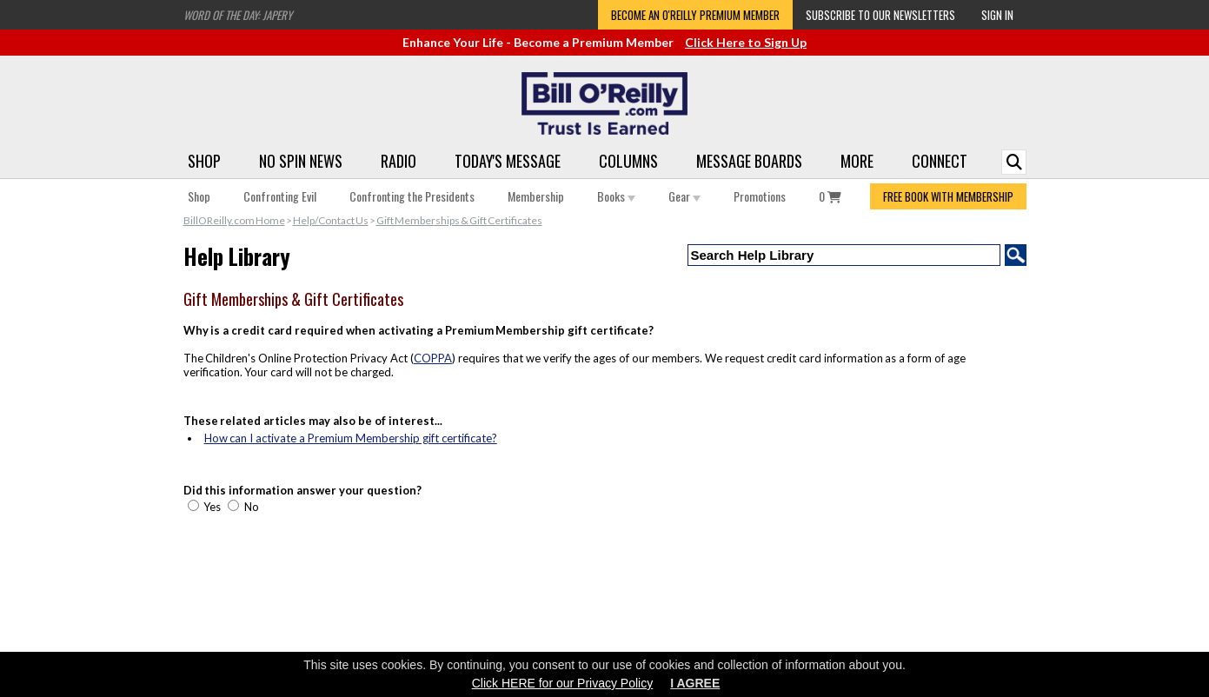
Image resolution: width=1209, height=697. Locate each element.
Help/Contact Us (331, 220)
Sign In (997, 14)
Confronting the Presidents (412, 196)
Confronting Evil (279, 196)
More (857, 160)
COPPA (433, 358)
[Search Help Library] (844, 255)
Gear (684, 196)
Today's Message (508, 160)
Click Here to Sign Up (746, 42)
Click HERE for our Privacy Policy (563, 683)
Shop (204, 160)
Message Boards (749, 160)
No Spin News (300, 160)
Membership (536, 196)
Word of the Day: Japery (237, 14)
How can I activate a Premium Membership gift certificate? (350, 438)
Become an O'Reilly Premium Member (695, 14)
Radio (398, 160)
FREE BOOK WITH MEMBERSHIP (948, 196)
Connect (939, 160)
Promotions (760, 196)
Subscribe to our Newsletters (880, 14)
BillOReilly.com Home (234, 220)
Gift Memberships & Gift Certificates (459, 220)
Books (616, 196)
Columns (628, 160)
